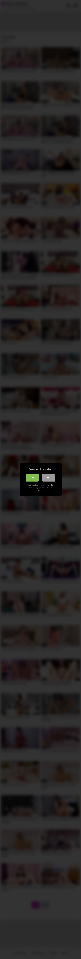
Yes (32, 477)
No (49, 477)
